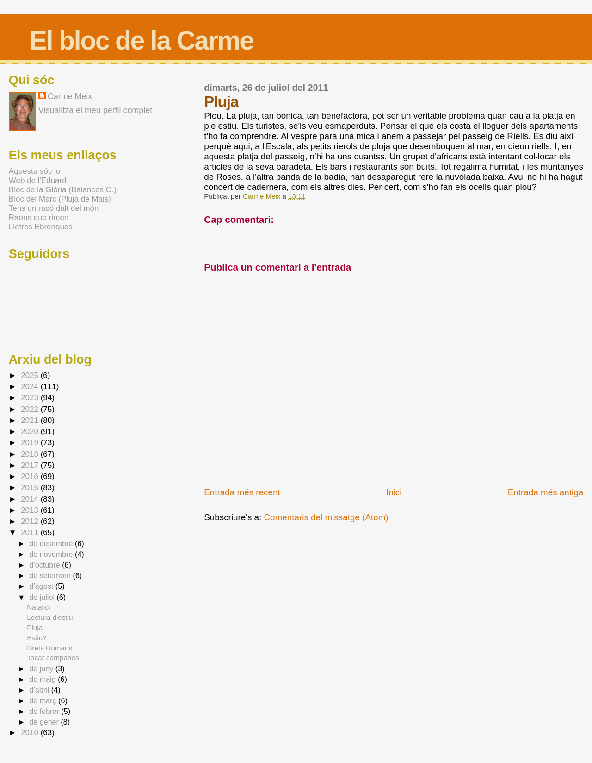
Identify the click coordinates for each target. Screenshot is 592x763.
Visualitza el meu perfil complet (95, 110)
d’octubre (45, 565)
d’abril (40, 690)
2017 (31, 465)
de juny (42, 668)
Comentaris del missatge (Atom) (326, 517)
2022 (31, 409)
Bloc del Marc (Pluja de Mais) (60, 199)
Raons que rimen (38, 217)
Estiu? (37, 638)
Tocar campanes (53, 658)
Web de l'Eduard (38, 180)
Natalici (38, 607)
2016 (31, 476)
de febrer (45, 711)
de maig (43, 679)
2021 (31, 420)
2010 (31, 732)
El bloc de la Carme (141, 40)
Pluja (35, 627)
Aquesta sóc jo (35, 171)
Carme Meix (262, 196)
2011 (31, 532)
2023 (31, 397)
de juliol (42, 597)
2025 (31, 375)
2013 (31, 510)
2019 (31, 442)
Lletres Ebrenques (41, 226)
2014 (31, 499)
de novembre (52, 554)
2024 (31, 386)
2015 (31, 487)
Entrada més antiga (545, 492)
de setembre (51, 575)
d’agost (42, 586)
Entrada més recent (242, 492)
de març (43, 700)
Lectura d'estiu (50, 617)
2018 (31, 454)
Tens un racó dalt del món (54, 208)
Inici (394, 492)
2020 (31, 431)
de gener (45, 722)
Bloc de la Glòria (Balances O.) (63, 189)
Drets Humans (49, 648)
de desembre (52, 543)
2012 (31, 521)
